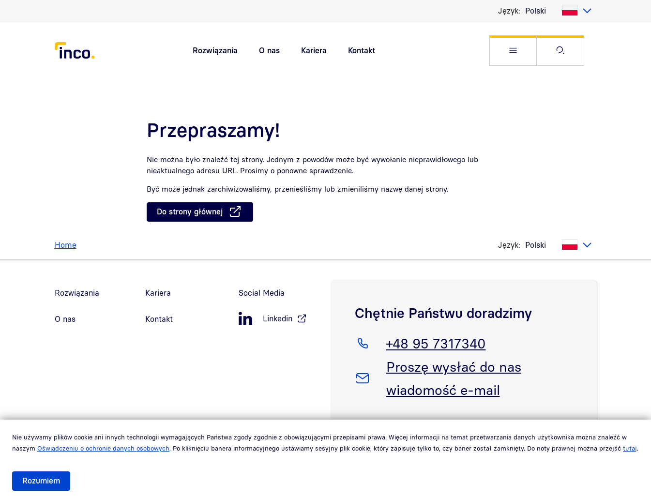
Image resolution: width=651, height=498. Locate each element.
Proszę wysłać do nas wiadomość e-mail (453, 376)
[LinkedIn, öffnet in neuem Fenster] (280, 319)
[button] (513, 50)
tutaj (630, 448)
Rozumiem (41, 480)
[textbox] (558, 10)
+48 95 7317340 (436, 341)
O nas (269, 50)
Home (65, 245)
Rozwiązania (215, 50)
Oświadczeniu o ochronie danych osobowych (103, 448)
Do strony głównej (190, 211)
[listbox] (558, 10)
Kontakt (361, 50)
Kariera (314, 50)
